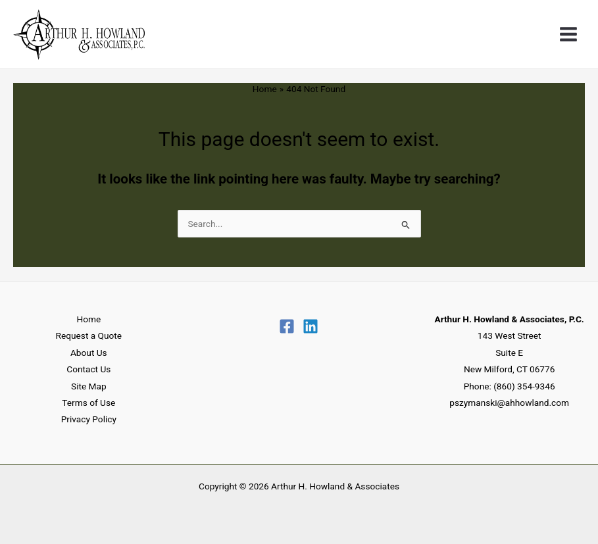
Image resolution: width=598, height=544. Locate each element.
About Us (88, 352)
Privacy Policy (88, 419)
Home (88, 319)
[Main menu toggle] (569, 34)
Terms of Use (88, 402)
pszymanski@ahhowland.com (509, 402)
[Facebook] (287, 326)
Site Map (89, 386)
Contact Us (88, 369)
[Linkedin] (310, 326)
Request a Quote (89, 335)
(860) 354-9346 (524, 386)
